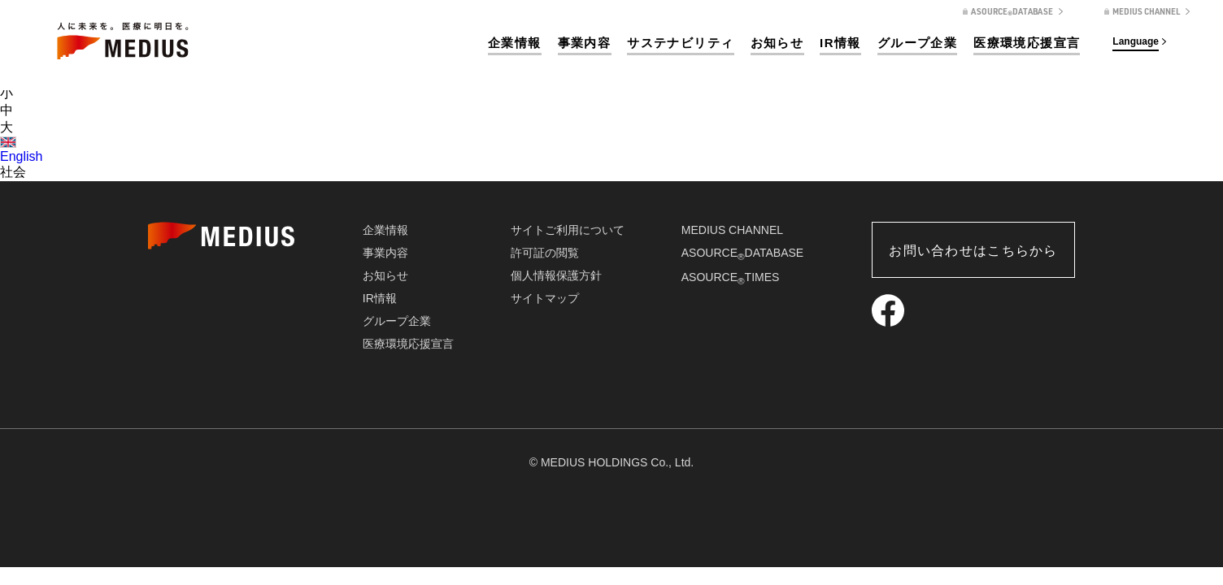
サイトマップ (545, 298)
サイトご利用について (568, 229)
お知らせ (777, 43)
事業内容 (585, 43)
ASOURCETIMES (730, 277)
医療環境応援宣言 (1026, 43)
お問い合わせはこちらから (973, 251)
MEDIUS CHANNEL (732, 229)
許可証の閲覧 (545, 252)
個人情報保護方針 (556, 275)
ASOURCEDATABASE (742, 252)
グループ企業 (917, 43)
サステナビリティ (680, 43)
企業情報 (515, 43)
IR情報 (840, 43)
